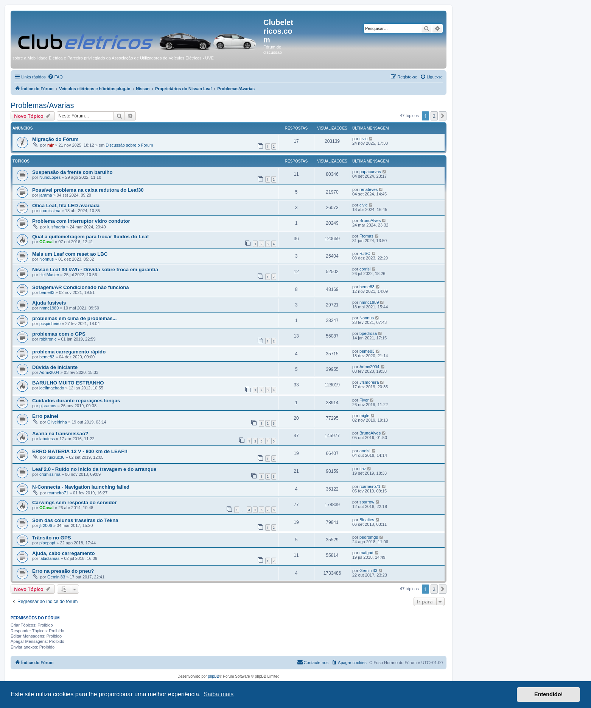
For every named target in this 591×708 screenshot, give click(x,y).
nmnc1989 (49, 308)
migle (364, 415)
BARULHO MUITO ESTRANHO (68, 383)
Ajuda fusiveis (49, 303)
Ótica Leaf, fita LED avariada (66, 205)
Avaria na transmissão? (60, 433)
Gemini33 (56, 577)
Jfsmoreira (369, 382)
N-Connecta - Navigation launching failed (80, 487)
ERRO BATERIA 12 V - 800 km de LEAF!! (80, 451)
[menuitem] (55, 76)
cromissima (50, 210)
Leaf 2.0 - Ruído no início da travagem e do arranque (94, 469)
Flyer (364, 400)
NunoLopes (50, 177)
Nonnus (46, 259)
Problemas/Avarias (42, 105)
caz (362, 468)
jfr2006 (45, 525)
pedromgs (368, 537)
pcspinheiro (50, 323)
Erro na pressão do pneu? (63, 571)
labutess (47, 438)
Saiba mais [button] (218, 694)
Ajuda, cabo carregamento (63, 553)
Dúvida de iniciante (55, 367)
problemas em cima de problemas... (74, 318)
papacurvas (370, 171)
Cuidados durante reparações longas (76, 400)
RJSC (364, 253)
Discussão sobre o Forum (129, 145)
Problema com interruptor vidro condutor (81, 221)
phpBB (213, 676)
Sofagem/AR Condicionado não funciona (80, 287)
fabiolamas (49, 558)
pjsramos (47, 405)
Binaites (366, 519)
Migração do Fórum (55, 139)
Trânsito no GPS (51, 538)
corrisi (364, 269)
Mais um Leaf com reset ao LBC (69, 254)
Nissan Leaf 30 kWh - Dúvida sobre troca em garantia (95, 269)
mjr (50, 145)
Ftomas (366, 236)
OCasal (46, 241)
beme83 (46, 292)
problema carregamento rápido (69, 352)
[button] (442, 115)
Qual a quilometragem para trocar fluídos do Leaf (90, 236)
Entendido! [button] (548, 694)
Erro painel (45, 416)
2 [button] (434, 116)
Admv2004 (49, 372)
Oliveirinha (57, 422)
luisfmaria (56, 227)
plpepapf (47, 543)
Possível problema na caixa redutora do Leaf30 (88, 190)
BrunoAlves (370, 220)
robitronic (47, 339)
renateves (368, 189)
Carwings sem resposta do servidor (74, 502)
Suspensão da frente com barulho (72, 172)
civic (363, 138)
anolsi (364, 451)
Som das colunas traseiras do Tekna (75, 520)
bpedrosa (368, 333)
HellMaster (49, 274)
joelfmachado (51, 388)
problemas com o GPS (59, 334)
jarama (45, 195)
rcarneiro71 (57, 493)
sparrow (366, 502)
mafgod (366, 552)
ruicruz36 (55, 457)
